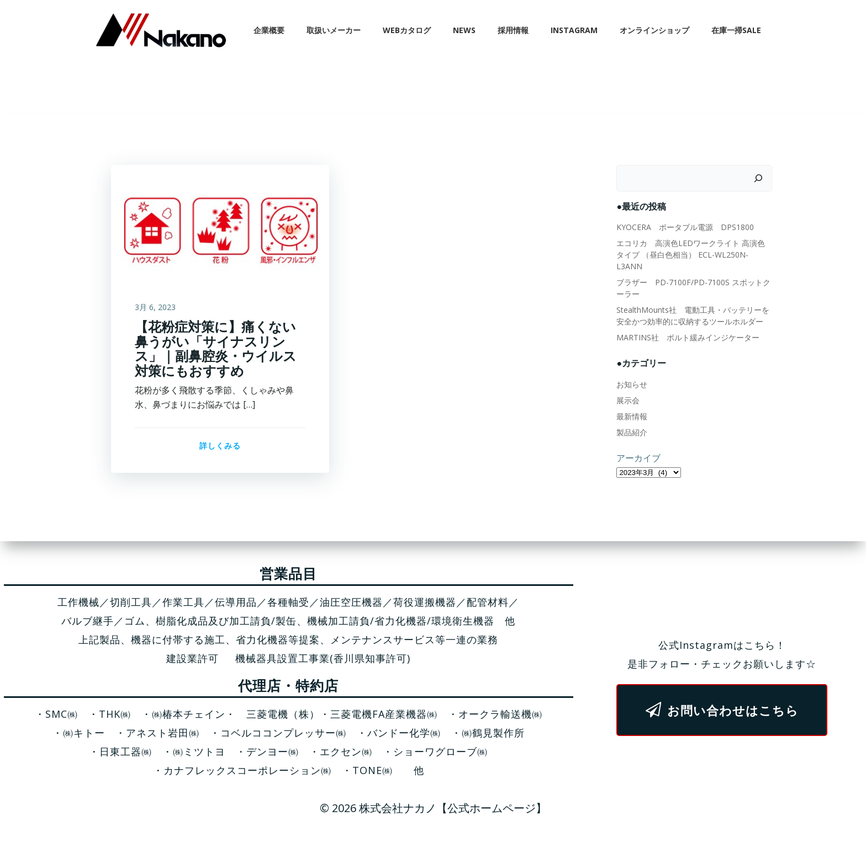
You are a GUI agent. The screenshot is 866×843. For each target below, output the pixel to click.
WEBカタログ (408, 30)
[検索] (759, 178)
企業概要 (270, 30)
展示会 (627, 389)
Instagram (575, 30)
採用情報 (514, 30)
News (465, 30)
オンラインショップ (655, 30)
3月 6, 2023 (155, 308)
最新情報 (631, 405)
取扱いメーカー (335, 30)
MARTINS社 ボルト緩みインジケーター (687, 326)
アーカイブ (638, 447)
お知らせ (631, 373)
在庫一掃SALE (737, 30)
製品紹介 (631, 421)
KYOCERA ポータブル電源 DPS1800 (684, 227)
